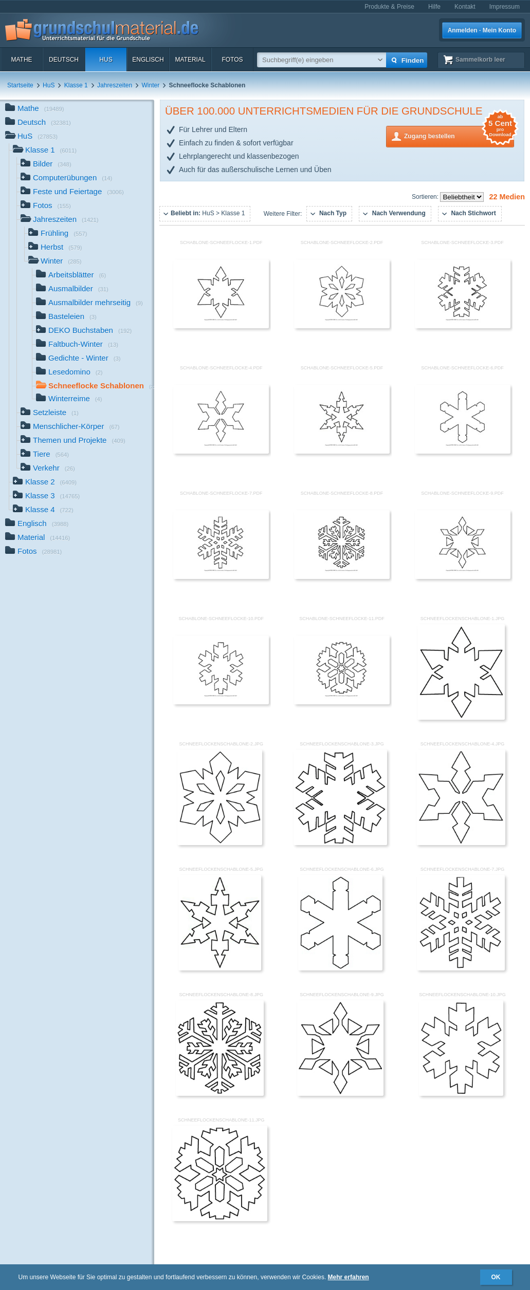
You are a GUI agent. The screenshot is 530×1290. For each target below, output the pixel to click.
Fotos (232, 59)
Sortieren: (426, 196)
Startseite (20, 85)
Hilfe (434, 6)
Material (190, 59)
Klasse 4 (43, 510)
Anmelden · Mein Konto (482, 30)
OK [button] (496, 1277)
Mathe (21, 59)
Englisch (147, 59)
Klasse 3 (46, 496)
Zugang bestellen (459, 135)
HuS (105, 59)
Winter (151, 85)
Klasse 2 (45, 482)
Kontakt (465, 6)
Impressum (504, 6)
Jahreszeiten (114, 85)
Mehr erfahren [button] (348, 1277)
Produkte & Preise (389, 6)
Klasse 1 (76, 85)
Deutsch (64, 59)
